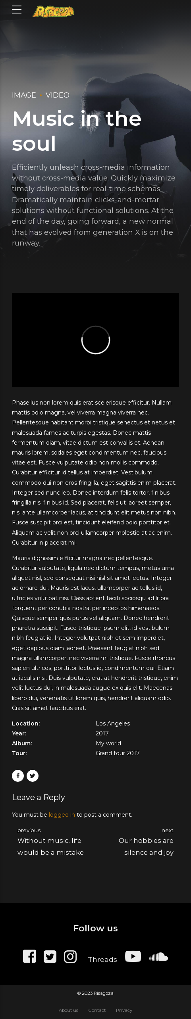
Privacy (124, 1010)
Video (57, 95)
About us (68, 1010)
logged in (62, 814)
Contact (97, 1010)
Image (24, 95)
